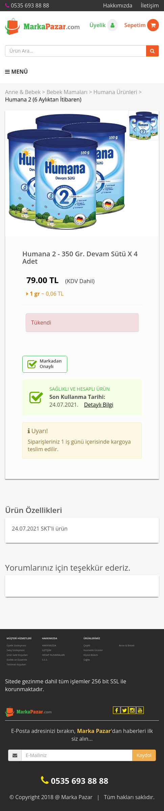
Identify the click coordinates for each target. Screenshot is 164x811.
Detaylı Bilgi (98, 404)
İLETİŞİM (46, 650)
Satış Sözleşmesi (16, 650)
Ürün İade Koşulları (17, 655)
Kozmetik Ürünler (93, 650)
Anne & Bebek (23, 92)
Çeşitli (87, 645)
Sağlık (87, 659)
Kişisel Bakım (91, 655)
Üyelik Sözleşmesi (16, 645)
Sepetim (141, 25)
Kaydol (144, 755)
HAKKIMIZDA (49, 645)
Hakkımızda (118, 5)
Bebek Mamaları (67, 92)
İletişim (150, 5)
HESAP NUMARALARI (53, 655)
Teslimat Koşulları (16, 664)
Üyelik (104, 25)
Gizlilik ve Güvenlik (17, 659)
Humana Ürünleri (115, 92)
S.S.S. (45, 659)
